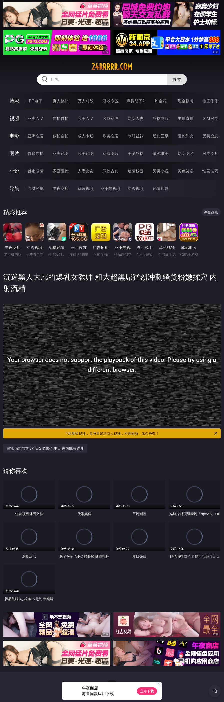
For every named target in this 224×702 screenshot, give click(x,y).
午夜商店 (61, 188)
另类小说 (161, 171)
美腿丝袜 (136, 153)
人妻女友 (86, 171)
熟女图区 (186, 153)
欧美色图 (86, 153)
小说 (15, 170)
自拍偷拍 (61, 118)
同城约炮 (36, 188)
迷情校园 (136, 171)
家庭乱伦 (61, 171)
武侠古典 (111, 171)
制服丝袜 (136, 136)
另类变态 (210, 136)
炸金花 (161, 101)
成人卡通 (86, 136)
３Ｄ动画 (111, 118)
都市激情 (36, 171)
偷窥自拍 (36, 153)
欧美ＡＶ (86, 118)
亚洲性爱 (36, 136)
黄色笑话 (186, 171)
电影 (15, 135)
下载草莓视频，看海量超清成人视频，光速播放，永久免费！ (141, 433)
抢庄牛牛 (210, 101)
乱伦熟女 (186, 136)
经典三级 (161, 136)
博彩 (15, 100)
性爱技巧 (210, 171)
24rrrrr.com (112, 67)
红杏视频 (136, 188)
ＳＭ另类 (210, 118)
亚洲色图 (61, 153)
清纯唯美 (161, 153)
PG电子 (35, 101)
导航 (15, 188)
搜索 (177, 79)
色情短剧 (161, 188)
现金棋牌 (186, 101)
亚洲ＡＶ (36, 118)
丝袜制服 (161, 118)
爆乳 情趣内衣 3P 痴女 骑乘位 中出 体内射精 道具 (45, 448)
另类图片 (210, 153)
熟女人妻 (136, 118)
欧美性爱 (111, 136)
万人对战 (86, 101)
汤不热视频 (111, 188)
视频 (15, 118)
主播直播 (186, 118)
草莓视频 (86, 188)
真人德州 (61, 101)
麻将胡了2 (135, 101)
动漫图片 (111, 153)
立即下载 (147, 691)
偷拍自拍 (61, 136)
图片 (15, 153)
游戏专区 (111, 101)
